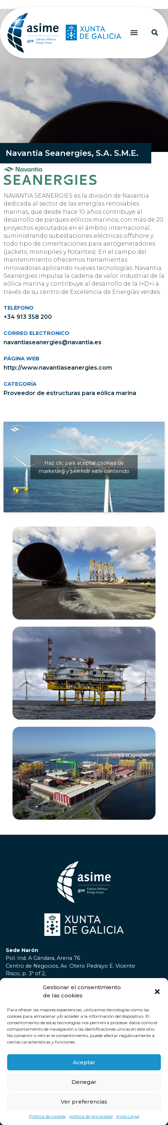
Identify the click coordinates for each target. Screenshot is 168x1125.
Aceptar (84, 1062)
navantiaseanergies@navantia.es (53, 342)
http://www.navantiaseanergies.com (58, 367)
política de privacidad (91, 1116)
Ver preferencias (84, 1101)
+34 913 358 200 (28, 316)
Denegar (84, 1082)
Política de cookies (47, 1116)
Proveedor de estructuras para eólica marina (70, 392)
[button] (157, 991)
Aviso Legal (127, 1116)
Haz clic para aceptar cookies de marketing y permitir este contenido (84, 466)
